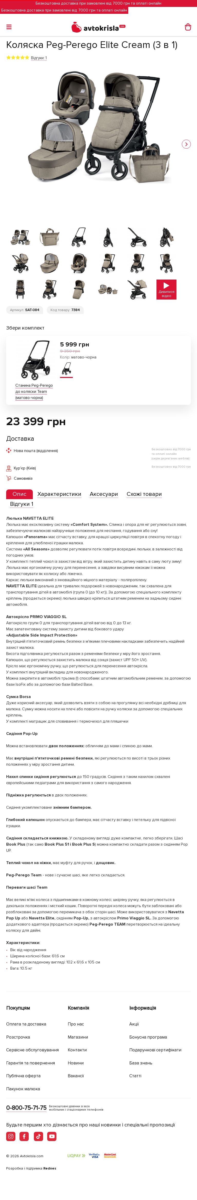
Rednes (49, 1168)
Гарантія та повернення (30, 1063)
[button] (186, 144)
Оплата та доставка (26, 1024)
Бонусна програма (148, 1037)
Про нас (76, 1024)
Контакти (77, 1050)
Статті (135, 1076)
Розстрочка (18, 1037)
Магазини (78, 1037)
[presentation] (19, 494)
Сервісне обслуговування (32, 1050)
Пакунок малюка (23, 1089)
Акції (134, 1024)
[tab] (19, 494)
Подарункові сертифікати (155, 1050)
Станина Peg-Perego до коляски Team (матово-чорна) (34, 391)
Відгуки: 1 (39, 58)
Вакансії (76, 1076)
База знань (140, 1063)
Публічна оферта (23, 1076)
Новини (76, 1063)
